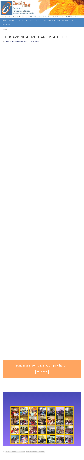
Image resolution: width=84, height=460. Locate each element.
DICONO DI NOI (6, 24)
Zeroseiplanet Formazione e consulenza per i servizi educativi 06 (23, 41)
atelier (5, 29)
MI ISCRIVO (42, 372)
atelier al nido (14, 451)
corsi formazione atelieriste (31, 451)
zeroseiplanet (41, 451)
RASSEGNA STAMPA (54, 20)
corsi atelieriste (22, 451)
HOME (4, 20)
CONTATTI (20, 20)
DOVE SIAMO (29, 20)
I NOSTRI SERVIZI (67, 20)
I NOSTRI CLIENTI (41, 20)
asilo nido (8, 451)
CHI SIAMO (12, 20)
